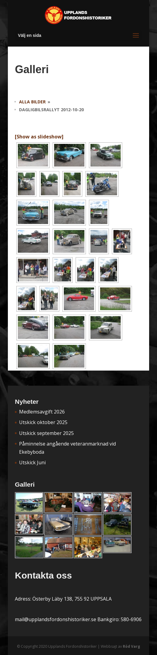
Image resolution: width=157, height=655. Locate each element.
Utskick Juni (32, 462)
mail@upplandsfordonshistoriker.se (55, 619)
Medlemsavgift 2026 (42, 411)
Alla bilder (32, 102)
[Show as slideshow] (39, 136)
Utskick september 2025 (46, 433)
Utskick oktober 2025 (43, 422)
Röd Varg (131, 646)
